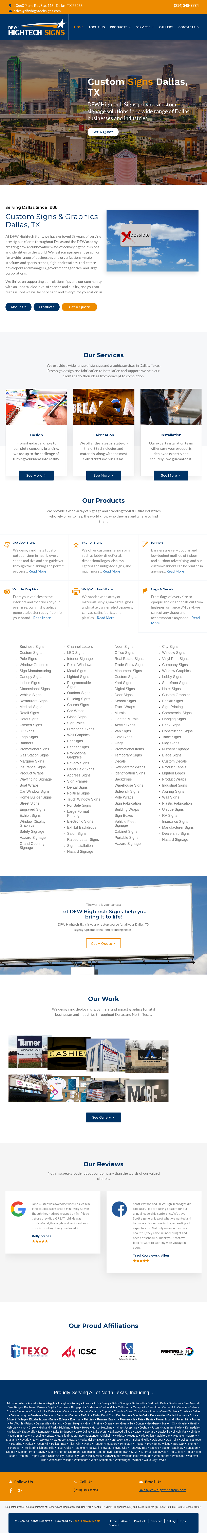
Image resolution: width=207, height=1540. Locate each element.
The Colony (176, 1458)
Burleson (92, 1414)
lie (164, 1467)
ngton (65, 1410)
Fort (12, 1430)
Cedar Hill (168, 1414)
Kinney (79, 1442)
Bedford (153, 1410)
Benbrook (175, 1410)
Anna (41, 1410)
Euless (63, 1426)
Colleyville (54, 1418)
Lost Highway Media (86, 1527)
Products (140, 1527)
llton (157, 1414)
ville (167, 1438)
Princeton (126, 1450)
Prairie (98, 1430)
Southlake (88, 1458)
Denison (61, 1422)
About (125, 1527)
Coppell (106, 1418)
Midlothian (147, 1442)
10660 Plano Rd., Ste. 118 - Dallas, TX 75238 (45, 5)
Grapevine (111, 1430)
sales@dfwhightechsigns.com (34, 10)
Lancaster (44, 1438)
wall (96, 1454)
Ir (116, 1434)
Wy (161, 1467)
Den (72, 1422)
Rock (90, 1454)
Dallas (196, 1418)
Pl (85, 1450)
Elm (19, 1442)
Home (113, 1527)
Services (156, 1527)
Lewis (161, 1438)
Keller (179, 1434)
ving (119, 1434)
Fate (141, 1426)
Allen (22, 1410)
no (89, 1450)
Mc (73, 1442)
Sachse (154, 1454)
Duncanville (157, 1422)
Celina (193, 1414)
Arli (60, 1410)
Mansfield (63, 1442)
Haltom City (169, 1430)
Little (13, 1442)
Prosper (140, 1450)
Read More (37, 571)
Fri (27, 1430)
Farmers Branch (107, 1426)
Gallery (171, 1527)
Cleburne (22, 1418)
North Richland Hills (136, 1446)
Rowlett (106, 1454)
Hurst (95, 1434)
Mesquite (132, 1442)
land (59, 1430)
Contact (114, 1532)
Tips (183, 1527)
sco (31, 1430)
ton (76, 1422)
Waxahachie (130, 1463)
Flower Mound (165, 1426)
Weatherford (162, 1463)
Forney (196, 1426)
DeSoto (86, 1422)
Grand (89, 1430)
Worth (19, 1430)
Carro (150, 1414)
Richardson (14, 1454)
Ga (54, 1430)
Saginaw (177, 1454)
